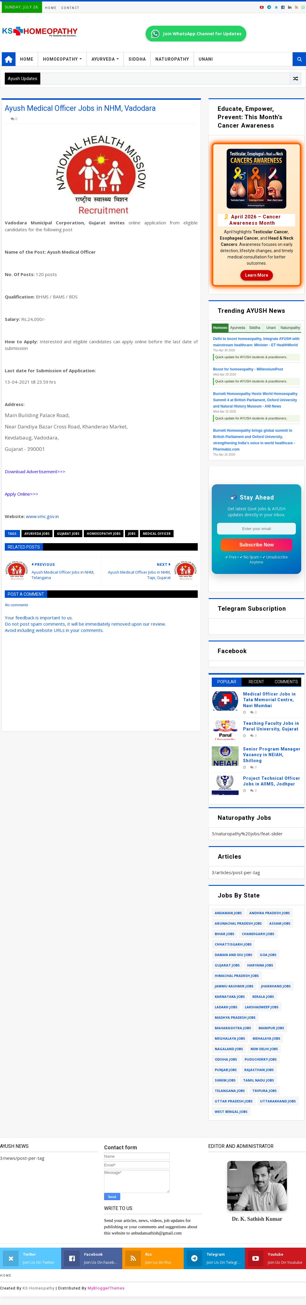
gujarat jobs (68, 534)
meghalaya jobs (230, 1038)
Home (51, 8)
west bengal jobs (231, 1111)
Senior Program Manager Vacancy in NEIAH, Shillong (272, 755)
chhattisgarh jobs (233, 944)
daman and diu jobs (233, 954)
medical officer (157, 534)
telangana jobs (230, 1090)
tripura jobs (264, 1090)
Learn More (256, 275)
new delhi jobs (264, 1049)
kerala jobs (263, 996)
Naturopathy (172, 59)
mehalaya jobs (266, 1038)
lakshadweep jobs (262, 1007)
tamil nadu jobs (258, 1080)
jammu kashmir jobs (234, 986)
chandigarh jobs (258, 934)
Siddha (137, 59)
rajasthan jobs (259, 1069)
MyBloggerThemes (106, 1288)
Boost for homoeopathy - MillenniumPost (248, 369)
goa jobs (268, 954)
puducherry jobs (261, 1059)
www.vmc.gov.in (42, 516)
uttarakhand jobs (278, 1101)
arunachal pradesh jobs (238, 923)
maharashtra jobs (233, 1028)
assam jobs (279, 923)
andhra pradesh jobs (269, 913)
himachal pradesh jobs (237, 975)
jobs (131, 534)
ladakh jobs (226, 1007)
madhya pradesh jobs (235, 1017)
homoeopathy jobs (103, 534)
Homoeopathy (60, 59)
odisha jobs (226, 1059)
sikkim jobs (225, 1080)
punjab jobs (226, 1069)
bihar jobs (224, 934)
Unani (206, 59)
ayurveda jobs (37, 534)
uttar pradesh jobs (234, 1101)
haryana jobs (260, 965)
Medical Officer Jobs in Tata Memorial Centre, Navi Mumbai (269, 700)
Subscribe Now (256, 544)
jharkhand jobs (276, 986)
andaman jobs (228, 913)
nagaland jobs (229, 1049)
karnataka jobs (230, 996)
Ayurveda (103, 59)
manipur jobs (271, 1028)
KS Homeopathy (39, 1288)
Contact (70, 8)
